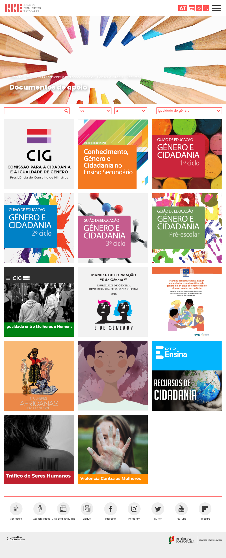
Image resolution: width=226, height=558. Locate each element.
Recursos (34, 77)
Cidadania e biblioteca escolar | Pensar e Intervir (84, 77)
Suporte (16, 77)
